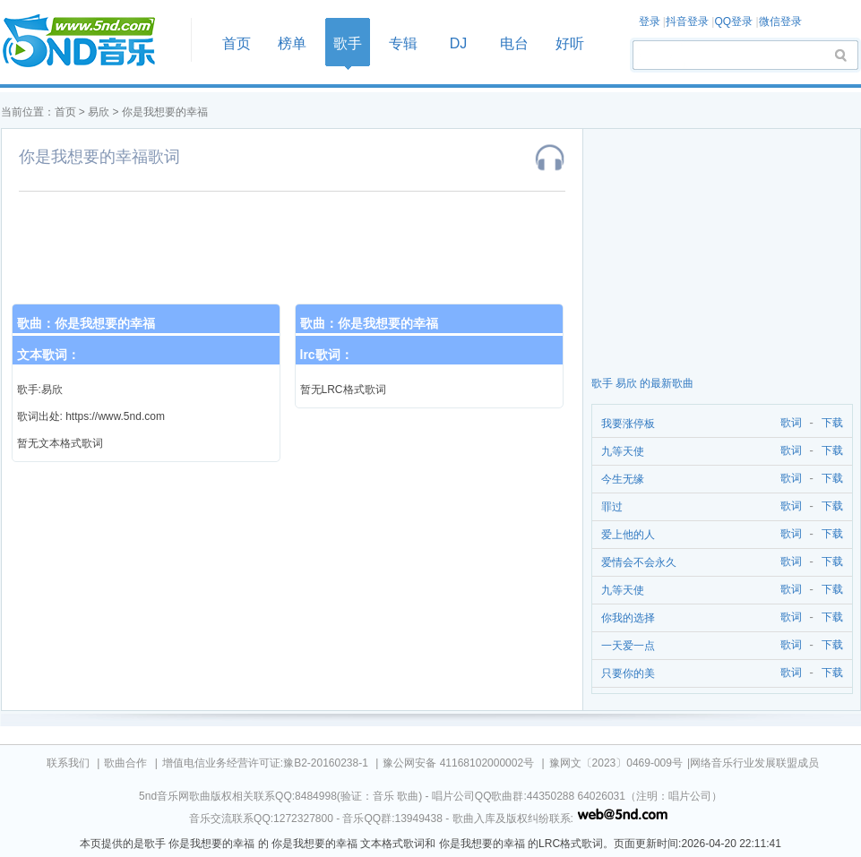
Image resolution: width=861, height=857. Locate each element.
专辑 (403, 43)
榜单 (292, 43)
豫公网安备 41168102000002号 (458, 763)
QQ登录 (733, 21)
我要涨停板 (628, 423)
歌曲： (86, 323)
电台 (514, 43)
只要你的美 (628, 673)
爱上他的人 (628, 534)
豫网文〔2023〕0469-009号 (616, 763)
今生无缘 (622, 479)
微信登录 (780, 21)
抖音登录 (687, 21)
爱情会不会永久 (638, 562)
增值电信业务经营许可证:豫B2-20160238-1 (265, 763)
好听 (569, 43)
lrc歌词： (326, 354)
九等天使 (622, 451)
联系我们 (68, 763)
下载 (832, 423)
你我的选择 (628, 618)
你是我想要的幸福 (165, 112)
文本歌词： (48, 354)
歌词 (788, 423)
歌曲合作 (125, 763)
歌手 (347, 43)
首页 (90, 41)
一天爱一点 (628, 645)
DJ (459, 43)
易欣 (98, 112)
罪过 (612, 507)
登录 (649, 21)
